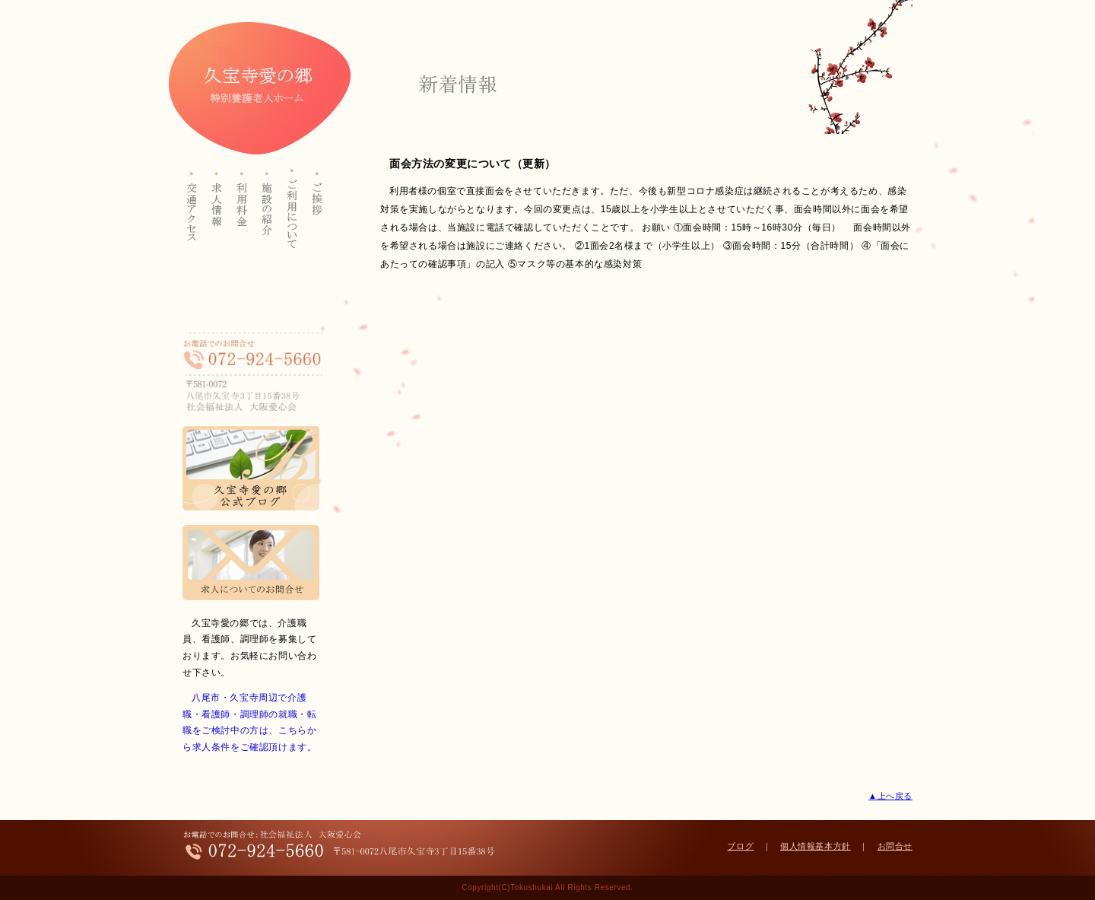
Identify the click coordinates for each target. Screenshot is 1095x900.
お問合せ (895, 846)
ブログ (740, 846)
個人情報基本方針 (815, 846)
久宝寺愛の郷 (252, 88)
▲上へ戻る (890, 795)
